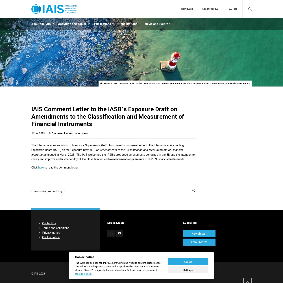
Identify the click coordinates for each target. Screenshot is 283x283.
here (41, 167)
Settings (188, 270)
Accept (188, 262)
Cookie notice (51, 237)
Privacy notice (51, 232)
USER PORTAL (210, 9)
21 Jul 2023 (38, 133)
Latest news (81, 133)
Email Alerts (199, 242)
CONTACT (187, 9)
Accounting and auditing (48, 191)
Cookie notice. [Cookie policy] (83, 273)
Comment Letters (62, 133)
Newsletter (199, 233)
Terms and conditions (55, 228)
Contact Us (49, 223)
